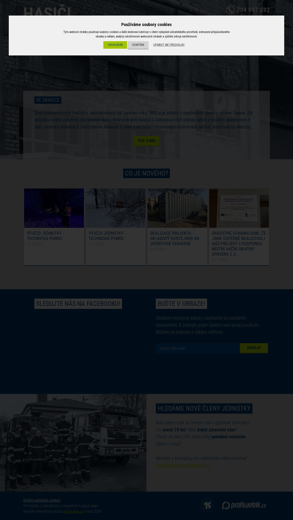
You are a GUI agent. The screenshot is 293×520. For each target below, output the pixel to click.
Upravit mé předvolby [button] (169, 45)
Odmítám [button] (138, 45)
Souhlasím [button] (115, 45)
